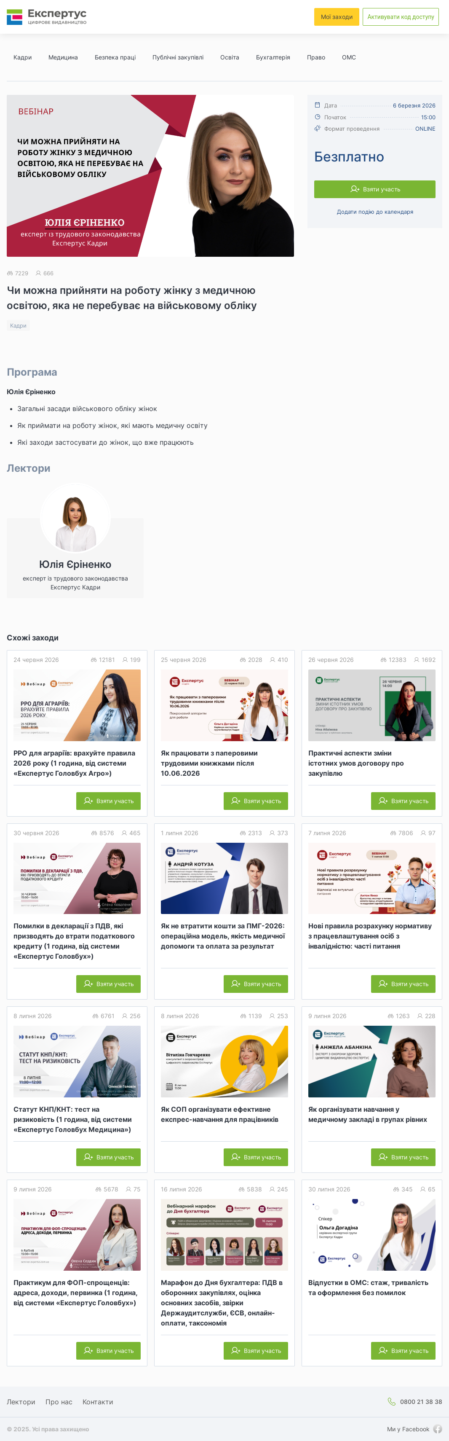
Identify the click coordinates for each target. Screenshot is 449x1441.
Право (316, 57)
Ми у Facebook (408, 1429)
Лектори (21, 1402)
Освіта (229, 57)
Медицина (63, 57)
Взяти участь (382, 189)
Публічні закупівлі (177, 57)
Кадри (22, 57)
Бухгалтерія (273, 57)
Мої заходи (337, 16)
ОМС (349, 57)
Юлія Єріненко (31, 391)
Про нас (58, 1402)
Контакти (98, 1402)
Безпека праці (115, 57)
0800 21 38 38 (421, 1401)
